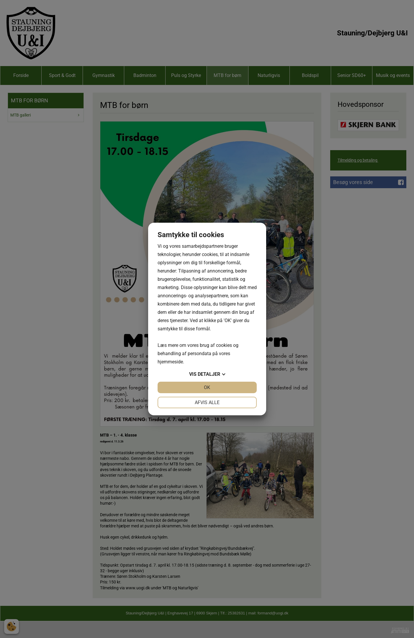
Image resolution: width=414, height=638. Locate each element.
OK (207, 387)
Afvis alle (207, 402)
